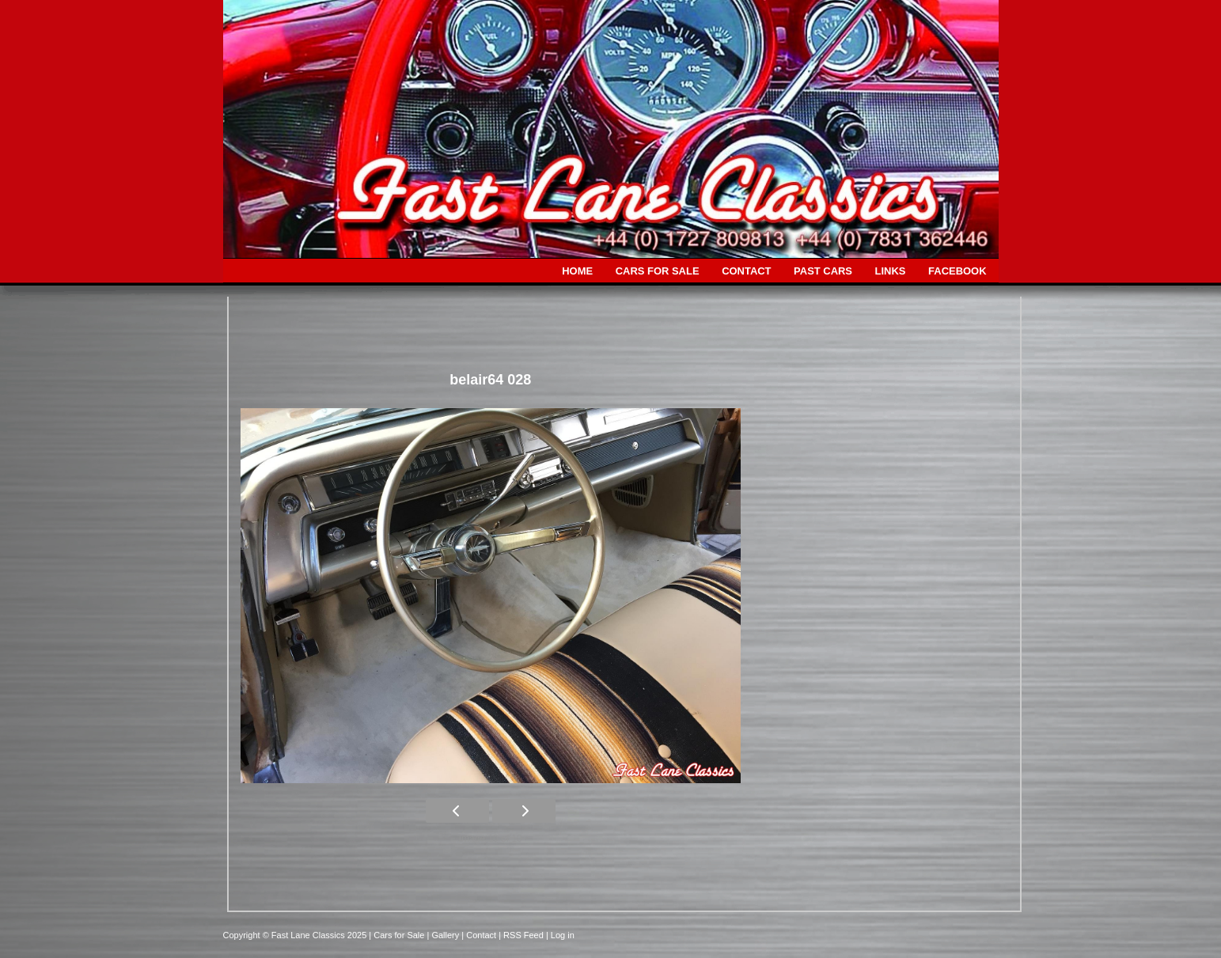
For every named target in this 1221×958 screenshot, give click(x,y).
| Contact (480, 935)
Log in (562, 935)
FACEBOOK (957, 271)
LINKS (890, 271)
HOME (577, 271)
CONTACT (746, 271)
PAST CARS (823, 271)
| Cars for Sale (398, 935)
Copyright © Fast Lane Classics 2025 (296, 935)
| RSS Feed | (525, 935)
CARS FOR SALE (658, 271)
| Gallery (444, 935)
